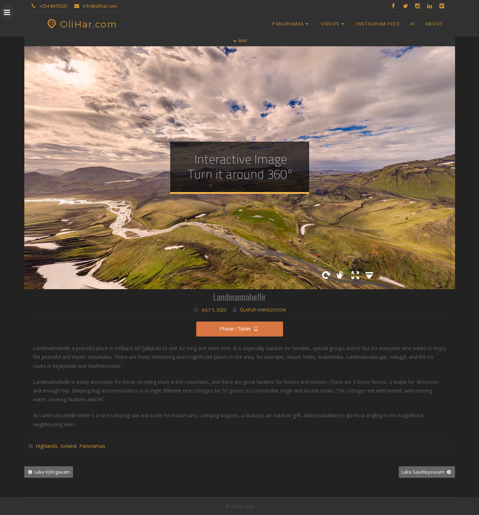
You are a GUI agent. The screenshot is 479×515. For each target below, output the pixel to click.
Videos (333, 24)
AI (412, 24)
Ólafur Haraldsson (263, 310)
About (434, 24)
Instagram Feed (378, 24)
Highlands (47, 446)
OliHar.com (81, 24)
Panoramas (291, 24)
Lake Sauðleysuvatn (427, 472)
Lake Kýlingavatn (48, 472)
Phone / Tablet (239, 329)
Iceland (68, 446)
